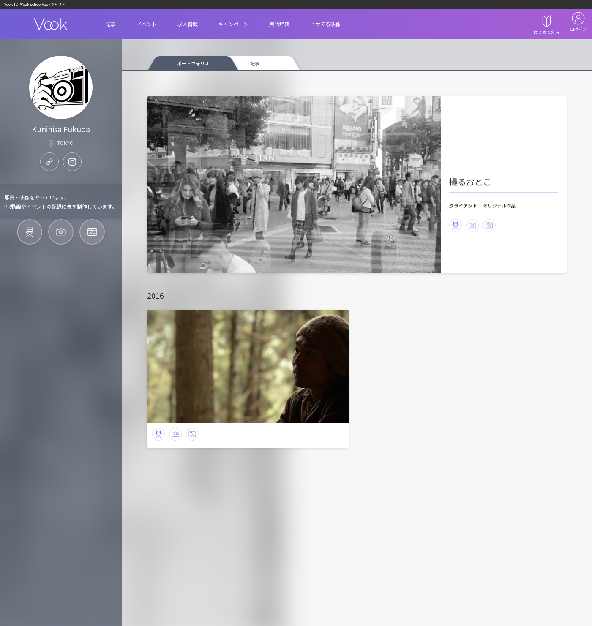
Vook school (49, 5)
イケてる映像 (364, 26)
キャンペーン (255, 26)
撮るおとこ (474, 167)
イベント (153, 26)
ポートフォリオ (193, 67)
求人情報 (201, 26)
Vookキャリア (84, 5)
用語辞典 (309, 26)
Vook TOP (18, 5)
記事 (112, 26)
